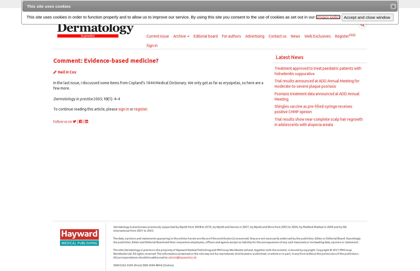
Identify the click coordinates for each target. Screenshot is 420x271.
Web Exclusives (318, 36)
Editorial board (206, 36)
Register (345, 36)
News (295, 36)
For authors (231, 36)
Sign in (152, 45)
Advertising (254, 36)
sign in (123, 109)
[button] (393, 6)
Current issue (158, 36)
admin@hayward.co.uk (182, 257)
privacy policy (328, 17)
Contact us (278, 36)
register (140, 109)
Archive (181, 36)
